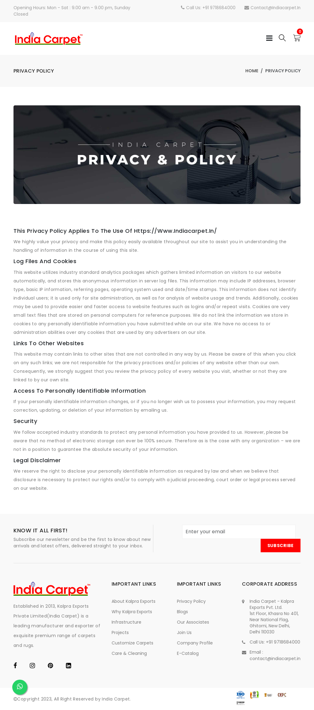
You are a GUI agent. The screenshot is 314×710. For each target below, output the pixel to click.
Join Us (184, 632)
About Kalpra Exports (133, 601)
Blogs (182, 612)
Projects (120, 632)
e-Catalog (188, 653)
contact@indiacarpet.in (272, 8)
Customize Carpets (132, 643)
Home (251, 71)
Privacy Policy (191, 601)
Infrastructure (126, 622)
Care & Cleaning (129, 653)
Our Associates (193, 622)
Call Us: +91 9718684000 (206, 8)
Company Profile (195, 643)
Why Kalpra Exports (132, 612)
